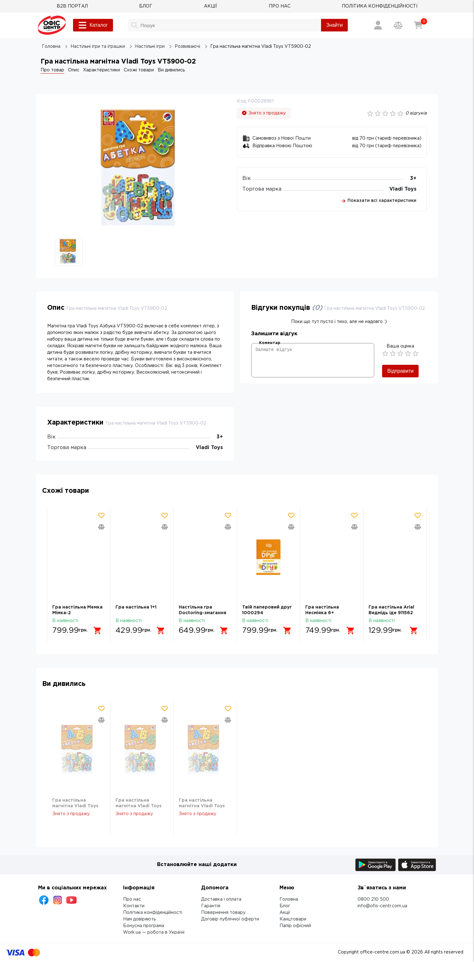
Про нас (132, 899)
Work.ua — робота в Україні (153, 932)
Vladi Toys (402, 189)
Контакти (133, 906)
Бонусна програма (143, 926)
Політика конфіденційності (152, 913)
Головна (288, 899)
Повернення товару (223, 913)
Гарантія (210, 906)
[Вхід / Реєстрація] (378, 25)
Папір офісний (295, 926)
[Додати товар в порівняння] (101, 527)
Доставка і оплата (221, 899)
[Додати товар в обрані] (101, 515)
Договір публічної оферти (230, 919)
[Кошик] (418, 25)
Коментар (269, 343)
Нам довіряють (139, 919)
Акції (284, 913)
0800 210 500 (373, 899)
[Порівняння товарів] (398, 25)
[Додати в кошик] (97, 630)
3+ (413, 178)
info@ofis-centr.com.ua (382, 906)
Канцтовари (292, 919)
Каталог (93, 25)
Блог (284, 906)
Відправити (400, 371)
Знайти (334, 25)
